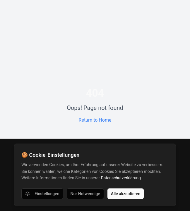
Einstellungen (42, 193)
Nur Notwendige (85, 193)
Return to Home (95, 120)
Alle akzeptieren (125, 193)
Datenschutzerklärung (121, 178)
